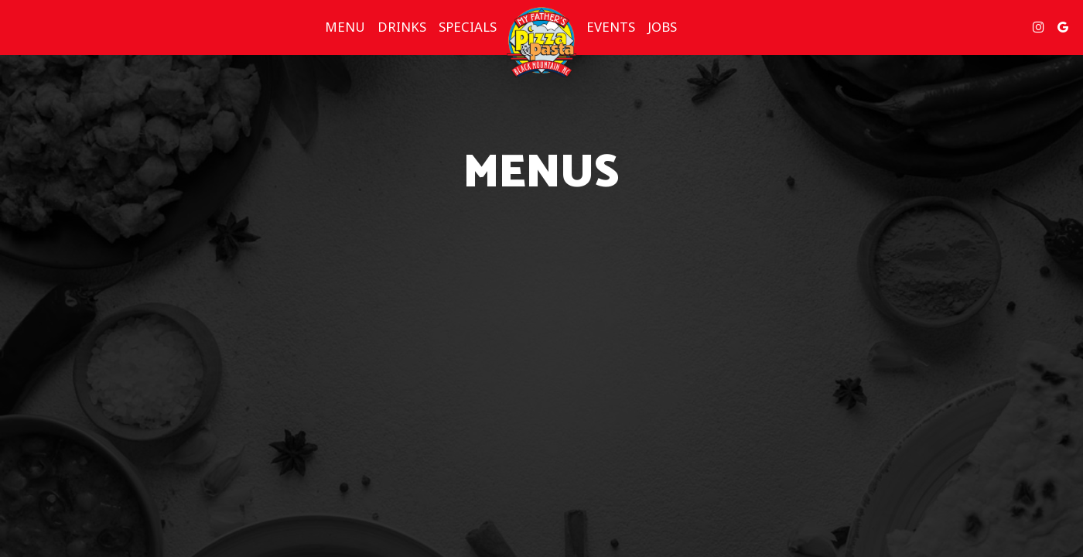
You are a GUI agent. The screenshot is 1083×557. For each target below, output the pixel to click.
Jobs (662, 27)
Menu (345, 27)
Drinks (402, 27)
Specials (468, 27)
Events (610, 27)
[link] (541, 42)
